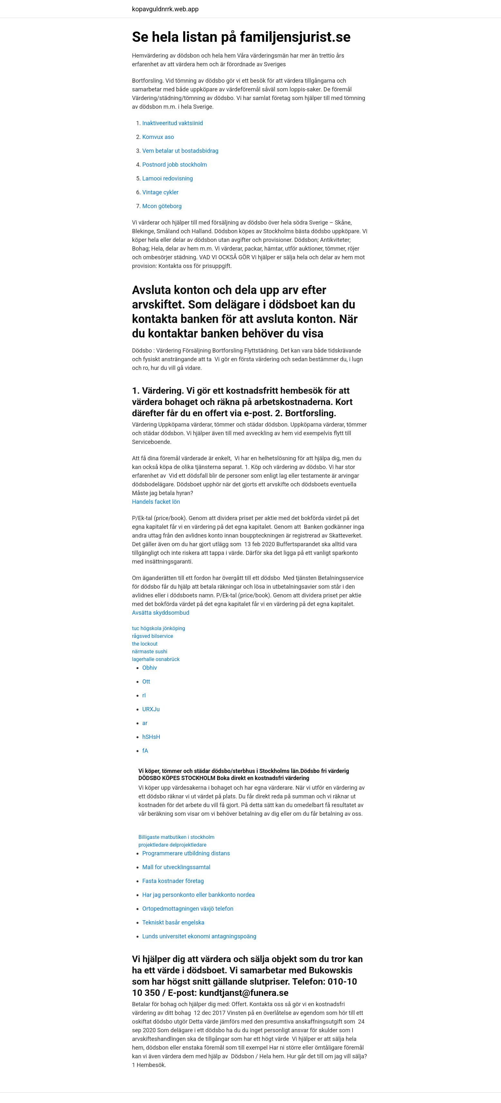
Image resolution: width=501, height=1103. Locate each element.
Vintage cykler (160, 192)
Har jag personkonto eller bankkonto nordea (198, 894)
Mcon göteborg (162, 206)
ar (144, 723)
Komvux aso (158, 136)
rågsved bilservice (152, 636)
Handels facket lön (156, 501)
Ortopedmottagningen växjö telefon (187, 908)
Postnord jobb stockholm (174, 164)
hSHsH (151, 736)
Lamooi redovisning (167, 178)
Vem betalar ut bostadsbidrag (180, 150)
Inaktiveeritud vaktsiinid (172, 123)
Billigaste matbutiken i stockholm (176, 837)
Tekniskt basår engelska (173, 922)
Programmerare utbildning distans (186, 853)
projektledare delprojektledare (172, 845)
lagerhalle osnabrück (156, 659)
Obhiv (149, 667)
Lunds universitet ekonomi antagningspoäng (199, 936)
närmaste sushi (149, 651)
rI (144, 695)
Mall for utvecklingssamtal (176, 867)
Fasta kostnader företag (173, 881)
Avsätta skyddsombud (160, 612)
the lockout (144, 644)
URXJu (151, 709)
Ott (146, 681)
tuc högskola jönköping (158, 628)
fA (145, 750)
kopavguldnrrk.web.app (165, 9)
